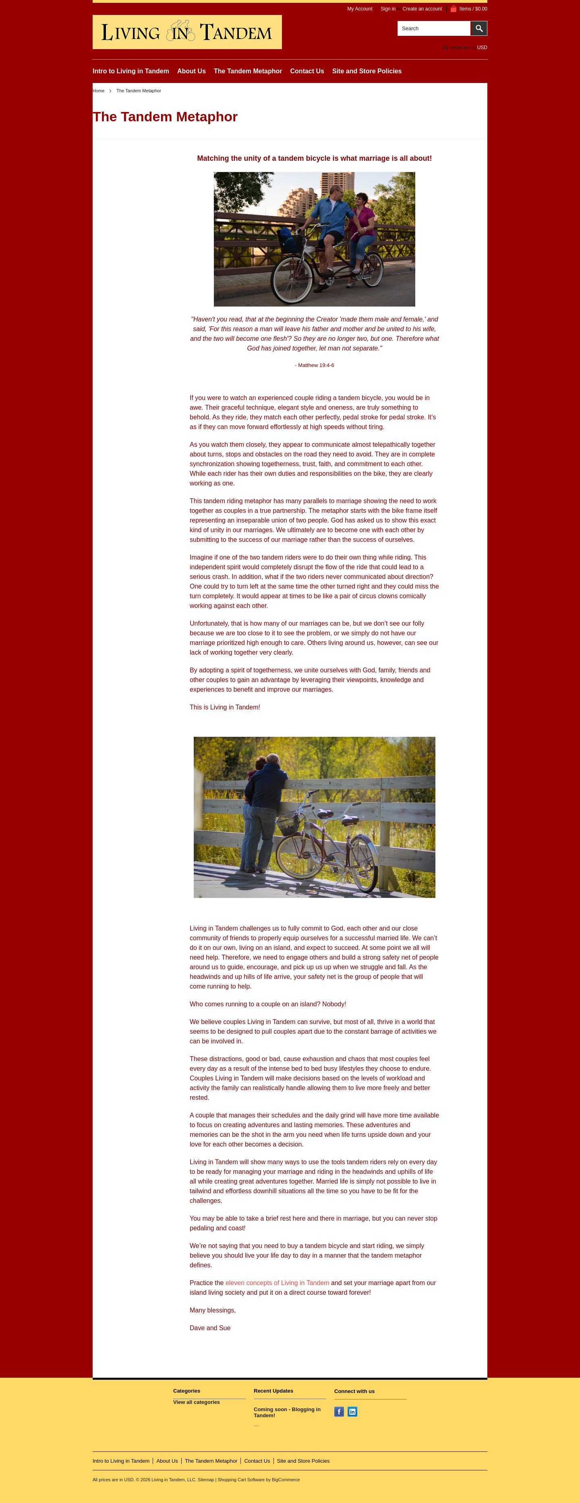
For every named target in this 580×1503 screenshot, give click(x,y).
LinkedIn (353, 1412)
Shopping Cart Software (241, 1479)
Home (98, 90)
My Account (359, 9)
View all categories (196, 1402)
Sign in (388, 9)
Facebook (340, 1412)
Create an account (422, 9)
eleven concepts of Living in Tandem (278, 1282)
